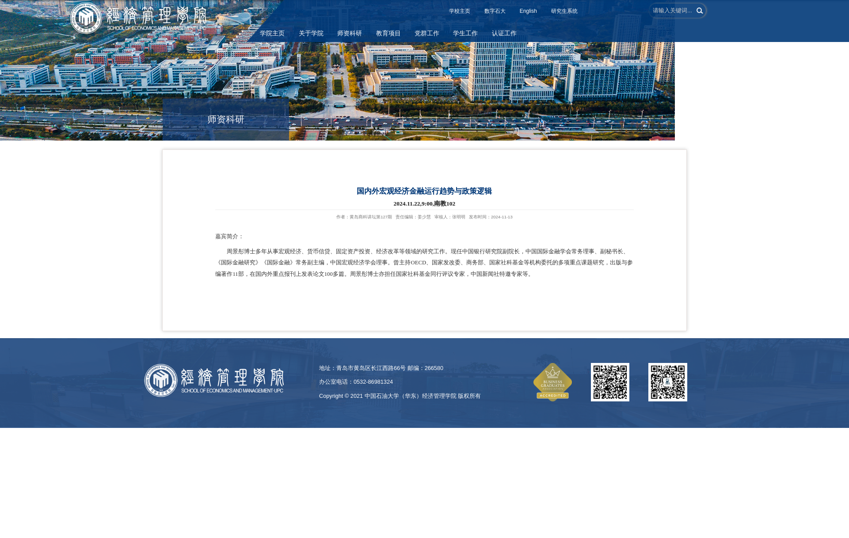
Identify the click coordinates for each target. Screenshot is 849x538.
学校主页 (459, 11)
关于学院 (311, 33)
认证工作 (504, 33)
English (528, 11)
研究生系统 (564, 11)
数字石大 (495, 11)
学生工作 (465, 33)
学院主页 (272, 33)
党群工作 (427, 33)
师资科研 (349, 33)
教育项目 (388, 33)
